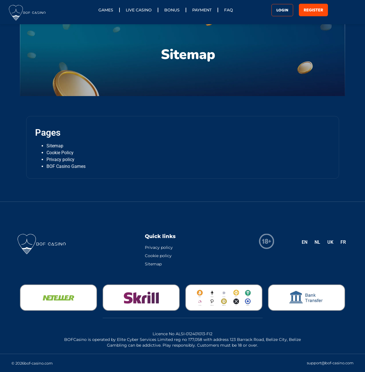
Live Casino (139, 10)
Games (105, 10)
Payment (202, 10)
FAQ (228, 10)
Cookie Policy (60, 152)
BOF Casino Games (66, 166)
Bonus (172, 10)
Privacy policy (60, 159)
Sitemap (54, 146)
